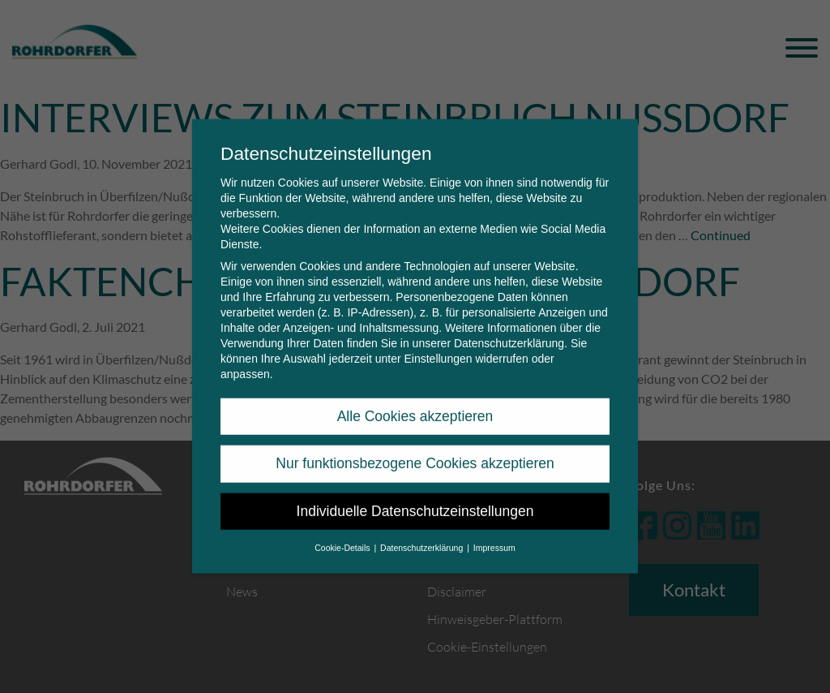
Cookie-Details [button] (343, 536)
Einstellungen (438, 347)
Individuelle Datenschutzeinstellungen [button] (415, 500)
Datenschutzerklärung (509, 331)
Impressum (494, 536)
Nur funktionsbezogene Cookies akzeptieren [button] (415, 453)
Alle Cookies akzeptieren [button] (415, 405)
